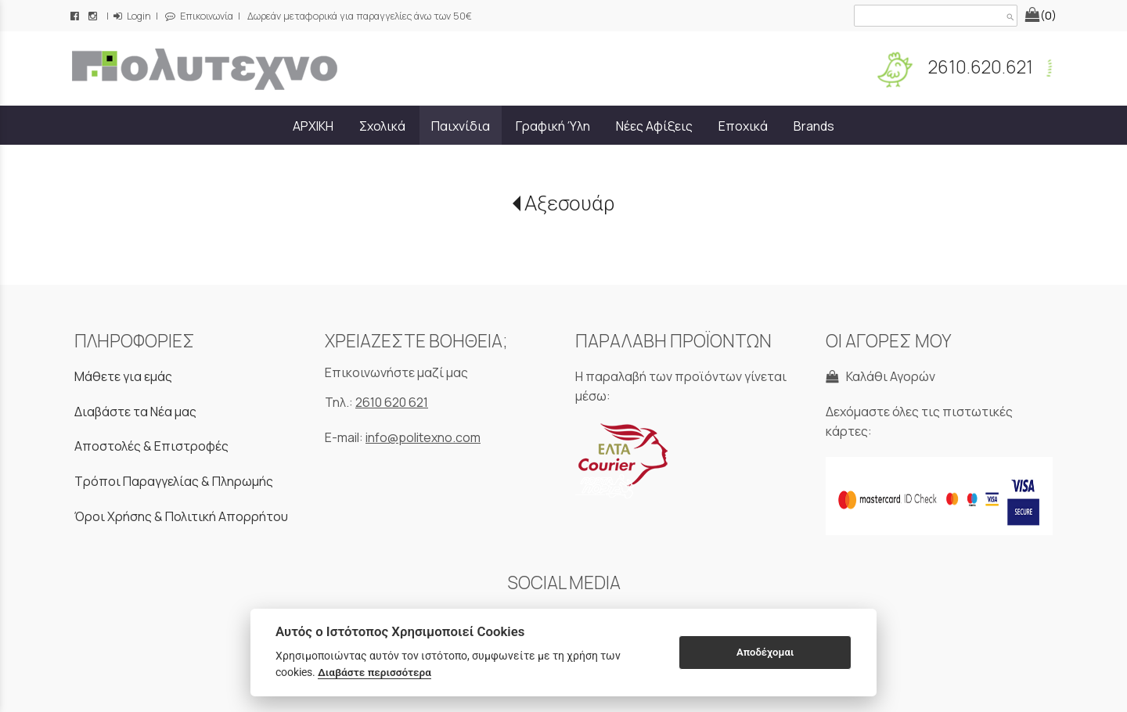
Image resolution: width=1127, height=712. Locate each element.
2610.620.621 (979, 67)
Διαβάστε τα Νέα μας (135, 411)
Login (132, 16)
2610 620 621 (391, 402)
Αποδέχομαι (765, 652)
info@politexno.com (423, 437)
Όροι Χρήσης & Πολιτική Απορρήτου (181, 516)
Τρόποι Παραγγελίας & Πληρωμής (173, 481)
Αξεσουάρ (569, 203)
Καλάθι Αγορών (880, 376)
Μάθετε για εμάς (123, 376)
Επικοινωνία (199, 16)
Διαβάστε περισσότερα (374, 672)
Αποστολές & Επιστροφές (151, 446)
